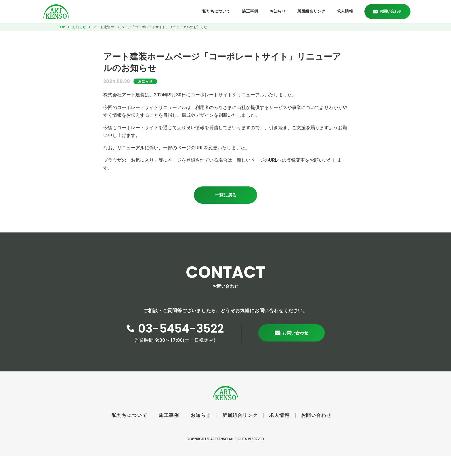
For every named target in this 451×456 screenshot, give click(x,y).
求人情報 (345, 11)
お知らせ (278, 11)
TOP (61, 26)
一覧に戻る (225, 195)
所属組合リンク (311, 11)
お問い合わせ (316, 415)
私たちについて (216, 11)
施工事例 (250, 11)
